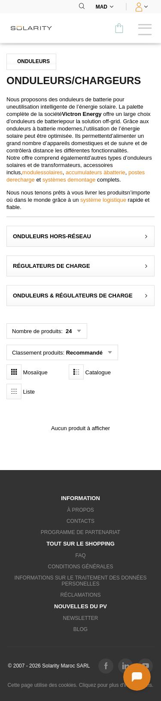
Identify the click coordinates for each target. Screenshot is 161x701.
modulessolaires (42, 172)
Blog (80, 629)
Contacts (80, 521)
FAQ (80, 555)
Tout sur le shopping (80, 543)
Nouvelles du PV (80, 606)
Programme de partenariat (80, 532)
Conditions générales (80, 567)
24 (68, 331)
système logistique (103, 200)
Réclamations (81, 595)
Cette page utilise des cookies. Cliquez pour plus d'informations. (81, 685)
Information (80, 498)
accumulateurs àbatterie (95, 172)
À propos (80, 510)
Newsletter (80, 618)
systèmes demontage (69, 179)
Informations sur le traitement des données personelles (80, 581)
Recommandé (84, 352)
